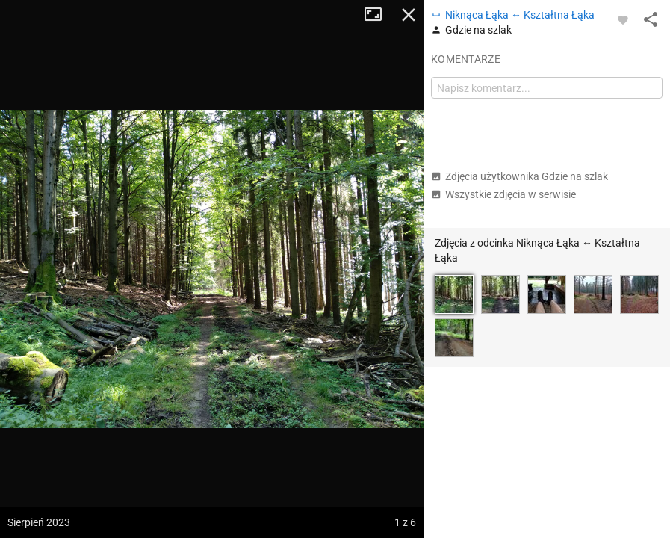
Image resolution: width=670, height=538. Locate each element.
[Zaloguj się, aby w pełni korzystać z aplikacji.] (623, 19)
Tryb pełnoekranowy (379, 15)
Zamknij (409, 15)
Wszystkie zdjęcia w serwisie (503, 194)
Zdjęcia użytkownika (519, 176)
